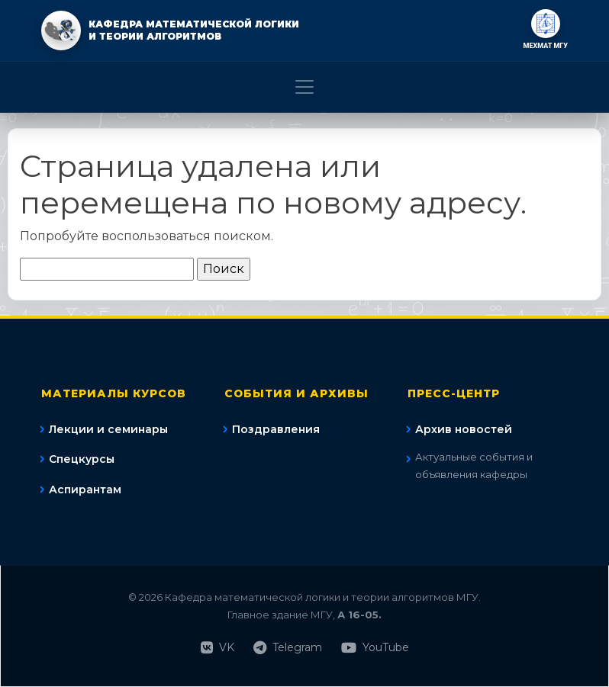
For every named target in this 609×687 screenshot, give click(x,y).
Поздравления (276, 429)
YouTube (375, 647)
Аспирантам (85, 489)
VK (217, 647)
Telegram (287, 647)
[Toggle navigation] (304, 87)
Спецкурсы (81, 459)
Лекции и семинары (108, 429)
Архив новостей (463, 429)
